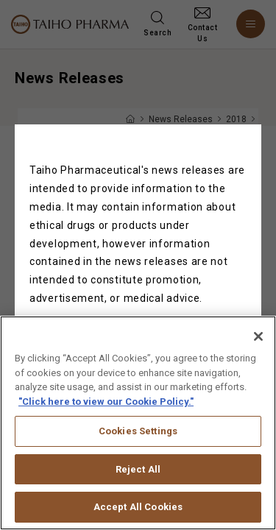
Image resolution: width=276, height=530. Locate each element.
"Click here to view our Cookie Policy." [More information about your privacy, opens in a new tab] (106, 410)
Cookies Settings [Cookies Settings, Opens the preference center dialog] (138, 440)
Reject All (138, 478)
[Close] (258, 346)
